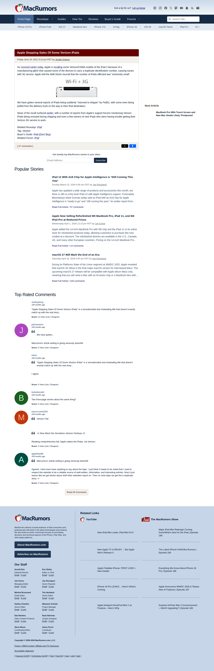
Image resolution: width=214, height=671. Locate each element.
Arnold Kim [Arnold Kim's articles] (19, 569)
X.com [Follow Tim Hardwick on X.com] (51, 597)
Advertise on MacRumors (32, 553)
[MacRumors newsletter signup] (198, 8)
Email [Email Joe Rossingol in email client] (44, 586)
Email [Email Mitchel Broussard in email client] (16, 597)
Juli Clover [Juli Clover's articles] (19, 580)
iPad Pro (184, 27)
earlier (50, 113)
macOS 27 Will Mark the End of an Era (78, 254)
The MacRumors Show (164, 518)
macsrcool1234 (40, 411)
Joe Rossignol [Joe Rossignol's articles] (48, 580)
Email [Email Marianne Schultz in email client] (44, 609)
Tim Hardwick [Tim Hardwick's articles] (48, 592)
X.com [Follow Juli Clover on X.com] (23, 586)
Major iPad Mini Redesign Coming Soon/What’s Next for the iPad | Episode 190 (178, 531)
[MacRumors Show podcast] (155, 8)
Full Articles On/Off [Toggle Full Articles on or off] (39, 656)
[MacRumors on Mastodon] (176, 8)
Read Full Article (60, 207)
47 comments (25, 146)
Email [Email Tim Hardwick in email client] (44, 597)
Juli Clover (100, 223)
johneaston (37, 324)
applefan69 (37, 453)
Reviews (93, 19)
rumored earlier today (32, 67)
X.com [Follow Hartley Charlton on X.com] (23, 609)
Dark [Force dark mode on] (78, 656)
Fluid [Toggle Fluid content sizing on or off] (52, 656)
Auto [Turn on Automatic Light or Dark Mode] (67, 656)
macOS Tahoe (166, 27)
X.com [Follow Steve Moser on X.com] (23, 632)
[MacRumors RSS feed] (192, 8)
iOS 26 (147, 27)
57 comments (76, 207)
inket (34, 355)
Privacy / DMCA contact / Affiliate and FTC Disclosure (36, 646)
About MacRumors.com (31, 543)
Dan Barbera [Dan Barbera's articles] (20, 615)
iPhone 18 (132, 27)
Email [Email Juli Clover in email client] (16, 586)
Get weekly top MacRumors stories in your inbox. (77, 154)
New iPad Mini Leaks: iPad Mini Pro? (115, 531)
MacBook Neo (80, 27)
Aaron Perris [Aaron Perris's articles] (48, 626)
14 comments (76, 245)
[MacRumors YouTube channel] (181, 8)
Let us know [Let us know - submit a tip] (138, 8)
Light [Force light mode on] (73, 656)
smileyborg (37, 302)
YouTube (91, 518)
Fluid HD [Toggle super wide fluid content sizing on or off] (59, 656)
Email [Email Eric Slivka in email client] (44, 574)
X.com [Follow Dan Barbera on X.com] (23, 620)
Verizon (27, 130)
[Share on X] (124, 146)
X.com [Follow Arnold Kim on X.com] (23, 574)
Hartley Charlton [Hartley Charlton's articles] (21, 603)
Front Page (24, 19)
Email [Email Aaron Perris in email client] (44, 632)
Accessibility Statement (24, 651)
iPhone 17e (100, 27)
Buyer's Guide (113, 19)
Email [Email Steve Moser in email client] (16, 632)
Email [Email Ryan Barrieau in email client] (44, 620)
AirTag (116, 27)
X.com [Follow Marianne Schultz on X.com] (51, 609)
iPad (39, 127)
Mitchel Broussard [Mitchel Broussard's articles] (22, 592)
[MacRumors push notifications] (187, 8)
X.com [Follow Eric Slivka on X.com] (51, 574)
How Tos (77, 19)
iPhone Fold (45, 27)
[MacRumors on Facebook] (165, 8)
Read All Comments (76, 492)
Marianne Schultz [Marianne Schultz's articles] (50, 603)
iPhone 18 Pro (25, 27)
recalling (58, 67)
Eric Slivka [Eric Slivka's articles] (47, 569)
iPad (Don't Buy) (42, 134)
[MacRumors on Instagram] (160, 8)
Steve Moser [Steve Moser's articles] (20, 626)
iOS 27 (62, 27)
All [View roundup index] (197, 27)
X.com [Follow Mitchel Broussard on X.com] (23, 597)
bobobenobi (38, 392)
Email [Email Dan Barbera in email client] (16, 620)
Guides (62, 19)
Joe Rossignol (100, 184)
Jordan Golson (62, 59)
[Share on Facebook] (132, 146)
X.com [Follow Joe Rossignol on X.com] (51, 586)
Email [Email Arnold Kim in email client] (16, 574)
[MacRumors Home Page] (35, 8)
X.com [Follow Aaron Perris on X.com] (51, 632)
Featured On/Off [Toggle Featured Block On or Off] (22, 656)
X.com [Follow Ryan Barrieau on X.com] (51, 620)
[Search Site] (183, 19)
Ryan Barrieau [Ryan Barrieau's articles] (48, 615)
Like (48, 317)
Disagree (55, 317)
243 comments (77, 281)
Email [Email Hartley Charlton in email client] (16, 609)
